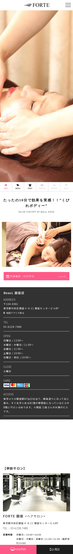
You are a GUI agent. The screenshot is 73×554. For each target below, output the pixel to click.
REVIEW (54, 187)
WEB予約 (18, 549)
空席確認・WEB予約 (20, 276)
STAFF (30, 187)
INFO (6, 187)
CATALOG (42, 187)
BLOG (66, 187)
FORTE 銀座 (13, 516)
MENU (18, 187)
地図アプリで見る (13, 312)
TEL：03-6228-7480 (15, 528)
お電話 (55, 549)
